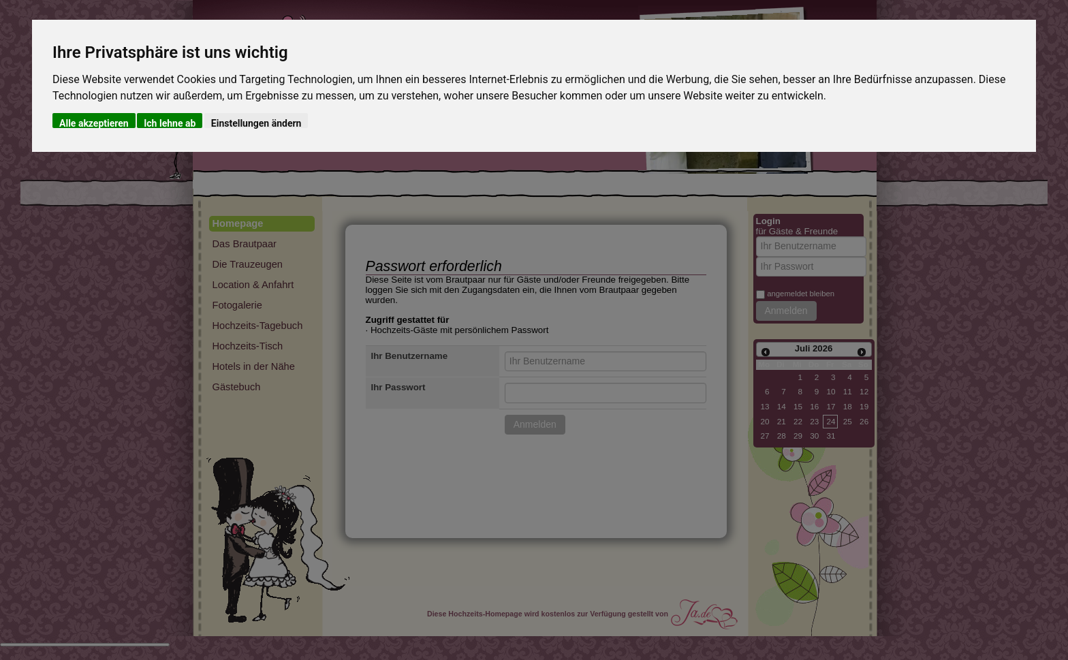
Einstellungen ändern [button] (256, 123)
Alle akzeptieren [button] (94, 123)
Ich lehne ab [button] (169, 123)
